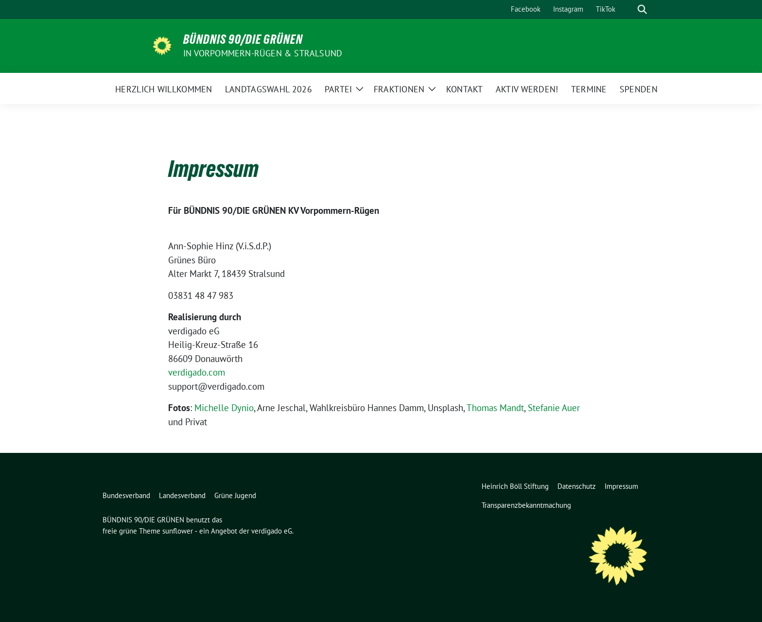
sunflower (177, 531)
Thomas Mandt (495, 408)
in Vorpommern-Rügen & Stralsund (262, 53)
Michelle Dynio (224, 408)
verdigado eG (271, 531)
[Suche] (628, 9)
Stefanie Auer (554, 408)
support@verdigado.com (216, 386)
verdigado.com (196, 372)
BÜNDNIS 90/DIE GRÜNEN (243, 39)
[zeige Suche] (642, 9)
